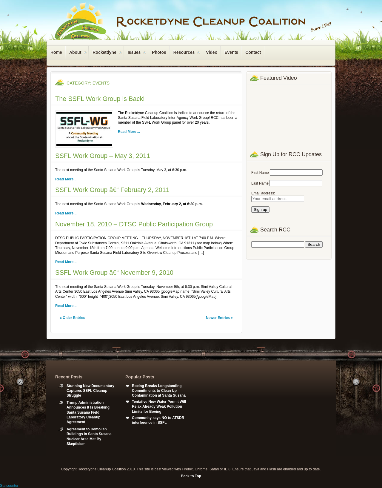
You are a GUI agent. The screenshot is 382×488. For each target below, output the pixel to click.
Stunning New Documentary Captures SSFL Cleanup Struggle (90, 391)
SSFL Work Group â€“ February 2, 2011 (112, 190)
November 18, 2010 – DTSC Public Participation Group (134, 224)
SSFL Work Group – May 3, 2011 (102, 155)
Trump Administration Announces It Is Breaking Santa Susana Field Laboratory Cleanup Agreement (88, 412)
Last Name (260, 183)
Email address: (263, 193)
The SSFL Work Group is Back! (100, 98)
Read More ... (129, 132)
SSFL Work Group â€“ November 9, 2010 (114, 272)
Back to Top (191, 476)
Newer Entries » (219, 318)
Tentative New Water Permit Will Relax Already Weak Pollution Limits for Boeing (159, 406)
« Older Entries (72, 318)
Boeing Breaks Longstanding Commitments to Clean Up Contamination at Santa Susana (159, 391)
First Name (260, 173)
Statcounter (9, 486)
